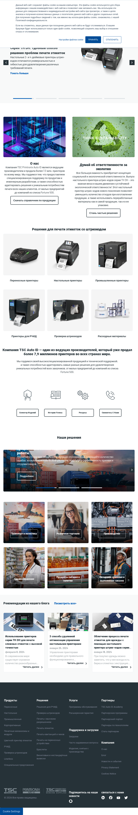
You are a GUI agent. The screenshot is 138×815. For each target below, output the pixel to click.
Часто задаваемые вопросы (83, 742)
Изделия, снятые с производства (79, 750)
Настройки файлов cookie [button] (71, 40)
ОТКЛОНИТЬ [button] (112, 40)
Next (132, 62)
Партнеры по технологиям (114, 725)
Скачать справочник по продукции (34, 200)
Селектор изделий (27, 413)
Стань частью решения (103, 212)
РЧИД (7, 746)
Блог (103, 755)
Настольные (10, 713)
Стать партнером (110, 731)
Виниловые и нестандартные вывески (52, 757)
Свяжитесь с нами (110, 413)
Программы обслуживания (83, 707)
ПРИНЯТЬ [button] (93, 40)
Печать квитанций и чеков (50, 734)
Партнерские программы (114, 713)
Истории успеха (55, 413)
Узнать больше (19, 73)
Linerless (8, 759)
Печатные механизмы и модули (16, 733)
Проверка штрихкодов (15, 752)
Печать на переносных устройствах (48, 742)
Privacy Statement (110, 767)
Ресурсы (83, 413)
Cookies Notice (108, 773)
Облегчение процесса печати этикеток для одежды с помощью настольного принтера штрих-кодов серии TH (111, 644)
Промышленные (12, 719)
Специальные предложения (19, 765)
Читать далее (31, 666)
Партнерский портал (112, 719)
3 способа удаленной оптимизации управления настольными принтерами (65, 640)
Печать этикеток (45, 728)
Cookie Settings (11, 811)
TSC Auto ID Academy (112, 707)
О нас (104, 749)
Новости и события (111, 761)
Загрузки (73, 736)
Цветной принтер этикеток (18, 740)
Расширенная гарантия (81, 713)
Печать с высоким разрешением (46, 720)
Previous (6, 62)
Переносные (10, 707)
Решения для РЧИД (47, 707)
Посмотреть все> (65, 603)
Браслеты (42, 749)
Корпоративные (12, 725)
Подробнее (27, 476)
